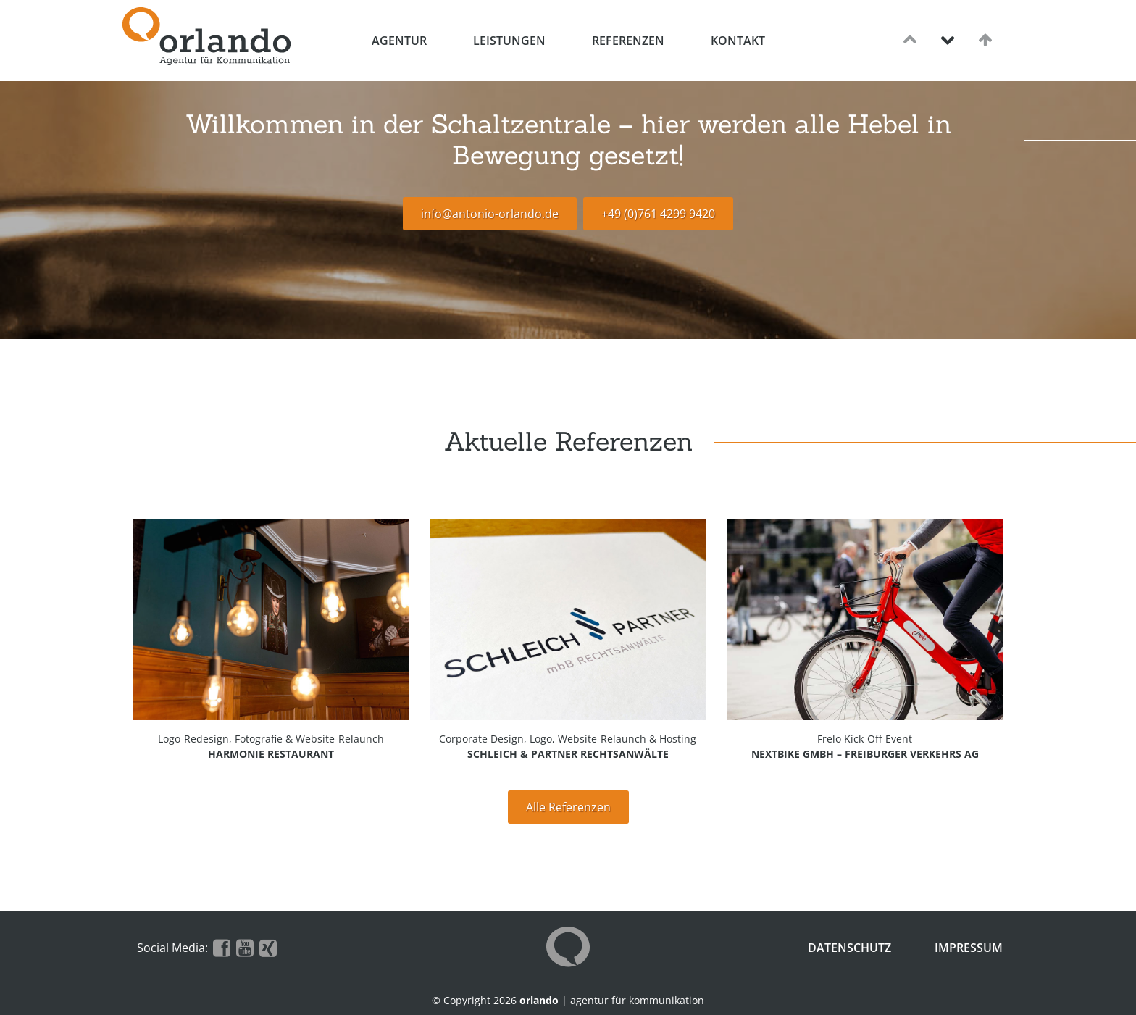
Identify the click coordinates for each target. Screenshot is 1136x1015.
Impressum (969, 947)
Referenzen (628, 40)
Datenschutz (849, 947)
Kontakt (738, 40)
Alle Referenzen (568, 807)
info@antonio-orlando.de (490, 214)
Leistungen (509, 40)
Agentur (399, 40)
